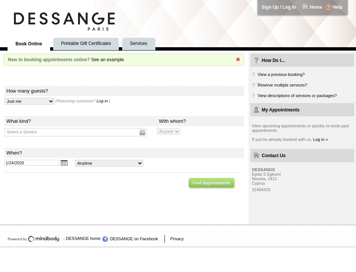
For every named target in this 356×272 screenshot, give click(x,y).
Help (337, 7)
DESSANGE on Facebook (134, 238)
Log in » (320, 139)
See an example (107, 59)
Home (316, 7)
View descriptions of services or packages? (297, 95)
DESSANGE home (83, 238)
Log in (102, 101)
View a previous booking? (281, 74)
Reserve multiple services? (282, 85)
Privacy (177, 238)
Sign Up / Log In (279, 7)
